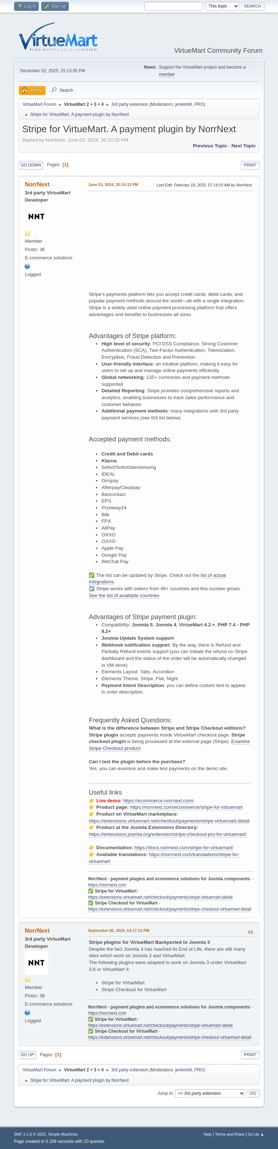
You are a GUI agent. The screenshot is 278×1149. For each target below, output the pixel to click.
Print (250, 165)
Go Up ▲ (256, 1134)
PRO (199, 104)
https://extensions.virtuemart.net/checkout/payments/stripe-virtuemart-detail (169, 821)
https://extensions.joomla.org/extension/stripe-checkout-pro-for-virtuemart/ (168, 834)
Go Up (27, 1055)
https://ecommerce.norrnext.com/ (158, 800)
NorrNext (37, 184)
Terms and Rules (229, 1134)
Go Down (31, 165)
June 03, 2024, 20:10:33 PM (113, 184)
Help (207, 1134)
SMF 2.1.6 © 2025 (30, 1134)
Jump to (165, 1093)
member (167, 74)
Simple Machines (63, 1134)
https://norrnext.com (107, 884)
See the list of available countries (124, 595)
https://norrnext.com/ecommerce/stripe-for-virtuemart (186, 807)
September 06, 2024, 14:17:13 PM (118, 930)
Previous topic (210, 145)
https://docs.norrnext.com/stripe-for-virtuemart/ (183, 847)
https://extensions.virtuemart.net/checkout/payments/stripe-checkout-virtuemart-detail (169, 909)
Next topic (243, 145)
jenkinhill (183, 104)
